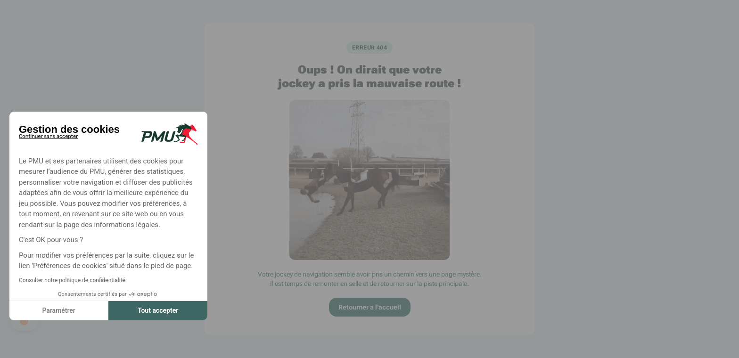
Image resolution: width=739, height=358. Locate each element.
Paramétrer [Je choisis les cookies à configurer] (58, 310)
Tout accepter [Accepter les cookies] (158, 310)
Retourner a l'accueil (369, 307)
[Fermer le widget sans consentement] (48, 135)
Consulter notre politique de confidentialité (72, 280)
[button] (24, 321)
